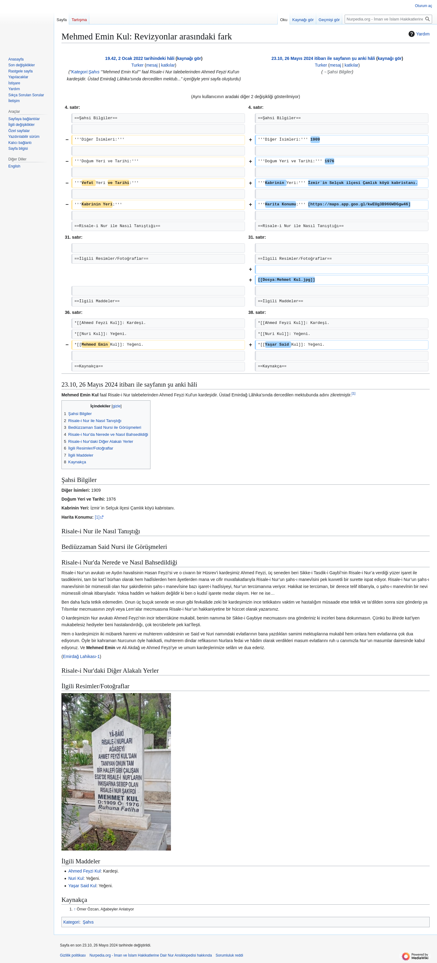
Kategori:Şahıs (85, 71)
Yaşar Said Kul (82, 885)
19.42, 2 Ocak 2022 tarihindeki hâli (139, 58)
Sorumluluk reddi (229, 955)
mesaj (151, 65)
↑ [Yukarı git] (75, 909)
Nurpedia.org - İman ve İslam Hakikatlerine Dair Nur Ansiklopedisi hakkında (151, 955)
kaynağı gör (189, 58)
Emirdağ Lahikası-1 (81, 656)
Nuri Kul (75, 878)
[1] (97, 517)
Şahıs (88, 922)
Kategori (71, 922)
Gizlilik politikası (73, 955)
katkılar (168, 65)
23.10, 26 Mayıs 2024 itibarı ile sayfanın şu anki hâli (323, 58)
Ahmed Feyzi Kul (84, 871)
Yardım (418, 34)
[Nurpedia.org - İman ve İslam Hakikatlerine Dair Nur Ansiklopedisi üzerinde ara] (388, 19)
